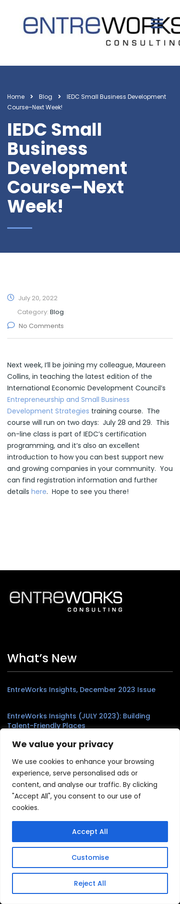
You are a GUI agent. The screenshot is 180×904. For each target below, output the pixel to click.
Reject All (90, 883)
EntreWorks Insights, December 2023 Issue (81, 689)
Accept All (90, 831)
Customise (90, 857)
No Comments (35, 325)
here (39, 491)
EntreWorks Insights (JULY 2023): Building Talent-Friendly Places (78, 720)
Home (15, 97)
